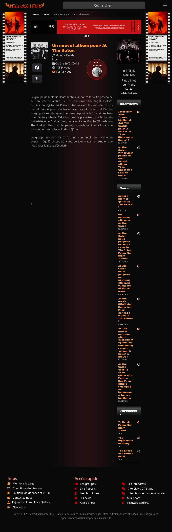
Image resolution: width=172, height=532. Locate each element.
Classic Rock (85, 503)
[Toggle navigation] (165, 5)
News (46, 14)
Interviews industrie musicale (143, 493)
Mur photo (131, 498)
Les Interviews (134, 484)
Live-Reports (85, 488)
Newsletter (19, 507)
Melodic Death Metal (129, 93)
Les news (83, 498)
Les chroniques (87, 493)
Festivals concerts (135, 503)
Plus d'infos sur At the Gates (129, 84)
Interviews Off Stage (137, 488)
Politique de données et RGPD (31, 493)
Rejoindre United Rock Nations (31, 502)
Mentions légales (23, 483)
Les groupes (85, 484)
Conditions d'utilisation (27, 488)
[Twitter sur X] (37, 78)
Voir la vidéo (61, 71)
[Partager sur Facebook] (37, 67)
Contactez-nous (22, 497)
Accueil (36, 14)
